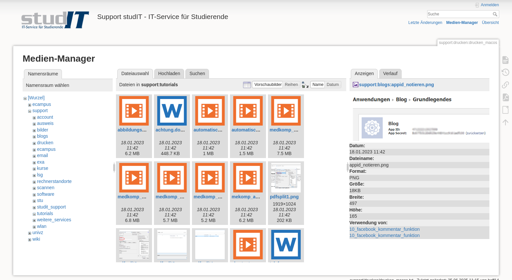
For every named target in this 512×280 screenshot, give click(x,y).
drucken (45, 142)
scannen (45, 187)
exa (41, 162)
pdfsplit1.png (284, 196)
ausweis (45, 123)
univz (37, 232)
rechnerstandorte (54, 181)
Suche (496, 14)
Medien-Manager (462, 22)
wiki (36, 239)
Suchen (197, 73)
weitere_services (54, 219)
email (42, 155)
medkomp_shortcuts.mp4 (221, 196)
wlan (42, 226)
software (45, 194)
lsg (40, 174)
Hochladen (169, 73)
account (45, 117)
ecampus (41, 104)
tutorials (45, 213)
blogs (42, 136)
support (40, 110)
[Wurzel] (36, 97)
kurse (42, 168)
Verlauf (390, 73)
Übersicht (490, 22)
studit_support (51, 207)
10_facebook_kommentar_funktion (385, 229)
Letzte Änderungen (425, 22)
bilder (42, 129)
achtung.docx (170, 129)
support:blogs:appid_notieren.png (396, 84)
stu (40, 200)
